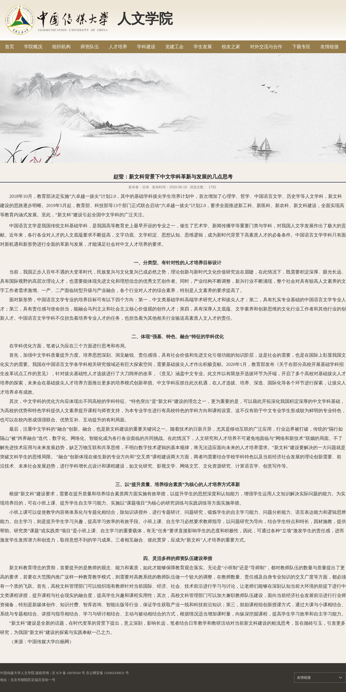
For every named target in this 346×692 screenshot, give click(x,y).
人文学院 (145, 18)
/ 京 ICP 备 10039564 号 (67, 673)
